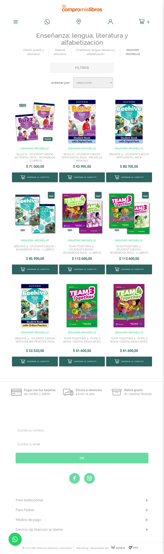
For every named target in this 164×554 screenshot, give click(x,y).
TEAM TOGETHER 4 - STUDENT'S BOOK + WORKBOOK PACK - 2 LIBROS (82, 249)
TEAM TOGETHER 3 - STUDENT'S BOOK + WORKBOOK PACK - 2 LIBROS (129, 249)
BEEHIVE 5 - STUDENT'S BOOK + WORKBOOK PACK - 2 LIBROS (35, 248)
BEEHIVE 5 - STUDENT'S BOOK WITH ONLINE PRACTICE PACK (35, 340)
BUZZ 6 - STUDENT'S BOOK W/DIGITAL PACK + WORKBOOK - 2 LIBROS (35, 157)
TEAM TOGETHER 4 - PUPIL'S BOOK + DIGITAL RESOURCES (129, 340)
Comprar (35, 177)
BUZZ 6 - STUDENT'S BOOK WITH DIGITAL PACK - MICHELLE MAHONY (82, 157)
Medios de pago (28, 520)
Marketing (82, 548)
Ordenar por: (60, 82)
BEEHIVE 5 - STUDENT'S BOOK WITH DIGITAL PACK (129, 156)
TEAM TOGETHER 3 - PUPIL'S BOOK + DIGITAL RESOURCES (82, 340)
